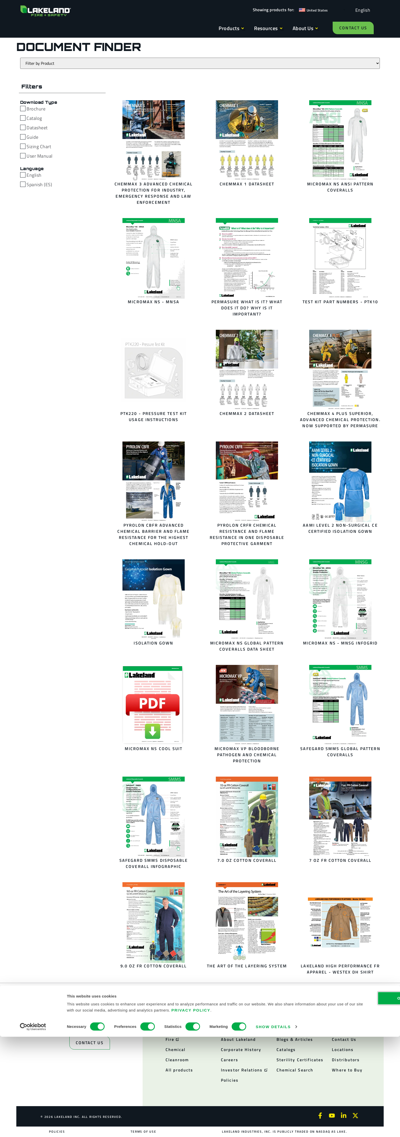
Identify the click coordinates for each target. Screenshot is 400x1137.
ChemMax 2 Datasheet (247, 413)
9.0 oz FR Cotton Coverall (153, 966)
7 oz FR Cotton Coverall (340, 860)
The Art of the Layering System (247, 966)
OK (357, 1098)
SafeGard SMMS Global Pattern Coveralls (340, 752)
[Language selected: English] (361, 10)
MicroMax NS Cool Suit (154, 749)
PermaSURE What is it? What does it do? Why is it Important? (246, 308)
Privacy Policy (260, 1110)
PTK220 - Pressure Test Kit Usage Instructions (153, 416)
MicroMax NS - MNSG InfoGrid (340, 643)
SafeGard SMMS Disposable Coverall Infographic (153, 863)
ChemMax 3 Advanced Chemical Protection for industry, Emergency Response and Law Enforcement (154, 193)
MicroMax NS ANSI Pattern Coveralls (340, 187)
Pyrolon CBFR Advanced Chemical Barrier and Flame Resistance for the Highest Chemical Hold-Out (153, 534)
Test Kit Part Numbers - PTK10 (340, 302)
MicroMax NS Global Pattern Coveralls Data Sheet (247, 646)
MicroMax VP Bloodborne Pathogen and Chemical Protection (247, 755)
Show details (273, 1127)
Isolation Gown (153, 643)
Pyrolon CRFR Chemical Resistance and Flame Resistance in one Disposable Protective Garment (247, 534)
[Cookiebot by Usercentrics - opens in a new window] (33, 1127)
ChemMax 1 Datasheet (247, 184)
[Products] (200, 63)
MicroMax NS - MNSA (153, 302)
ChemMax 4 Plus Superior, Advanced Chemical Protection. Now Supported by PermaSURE (340, 419)
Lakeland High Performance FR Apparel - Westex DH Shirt (340, 969)
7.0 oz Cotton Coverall (247, 860)
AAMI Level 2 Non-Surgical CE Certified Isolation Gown (340, 528)
